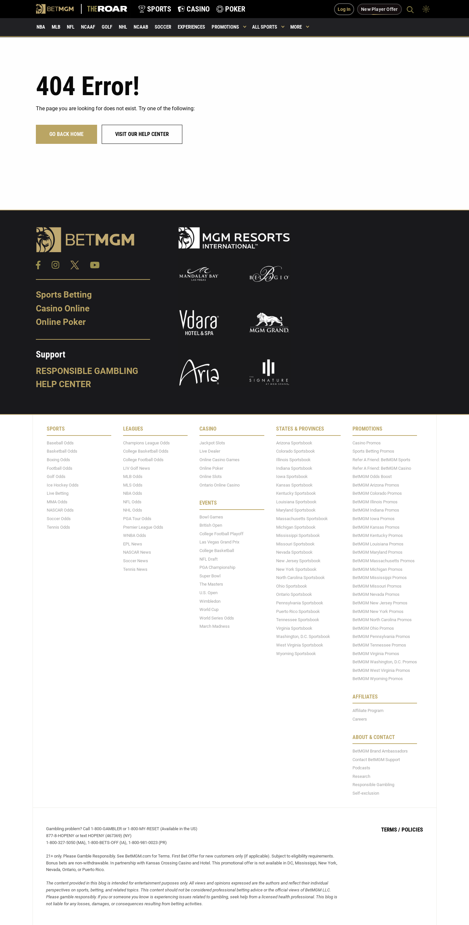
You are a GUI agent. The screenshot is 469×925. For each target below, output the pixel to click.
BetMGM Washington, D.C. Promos (384, 661)
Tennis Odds (58, 526)
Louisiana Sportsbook (296, 501)
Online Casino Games (219, 459)
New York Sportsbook (296, 569)
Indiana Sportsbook (294, 467)
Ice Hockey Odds (63, 484)
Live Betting (57, 493)
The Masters (211, 584)
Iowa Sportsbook (292, 476)
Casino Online (63, 308)
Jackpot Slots (212, 442)
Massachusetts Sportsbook (302, 518)
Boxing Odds (58, 459)
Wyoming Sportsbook (296, 653)
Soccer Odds (59, 518)
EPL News (132, 543)
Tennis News (135, 569)
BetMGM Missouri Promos (377, 585)
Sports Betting (64, 295)
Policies (412, 829)
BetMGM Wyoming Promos (377, 678)
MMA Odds (57, 501)
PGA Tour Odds (137, 518)
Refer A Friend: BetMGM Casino (381, 467)
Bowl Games (211, 516)
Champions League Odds (146, 442)
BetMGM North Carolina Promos (382, 619)
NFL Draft (208, 558)
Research (361, 776)
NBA (41, 27)
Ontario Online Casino (219, 484)
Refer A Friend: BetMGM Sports (381, 459)
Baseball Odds (60, 442)
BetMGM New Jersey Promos (379, 602)
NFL (70, 27)
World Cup (209, 609)
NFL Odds (132, 501)
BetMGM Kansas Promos (376, 526)
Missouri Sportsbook (295, 543)
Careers (359, 719)
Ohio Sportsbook (291, 585)
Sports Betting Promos (373, 451)
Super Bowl (210, 575)
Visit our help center (142, 134)
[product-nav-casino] (194, 9)
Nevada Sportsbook (294, 552)
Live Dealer (209, 451)
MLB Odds (133, 476)
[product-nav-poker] (230, 9)
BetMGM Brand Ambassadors (380, 751)
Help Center (63, 384)
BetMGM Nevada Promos (376, 594)
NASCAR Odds (60, 510)
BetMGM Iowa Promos (373, 518)
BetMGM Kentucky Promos (377, 535)
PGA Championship (217, 567)
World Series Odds (216, 617)
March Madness (214, 626)
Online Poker (61, 322)
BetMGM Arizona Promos (375, 484)
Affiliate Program (367, 710)
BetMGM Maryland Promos (377, 552)
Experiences (191, 27)
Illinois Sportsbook (293, 459)
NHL (123, 27)
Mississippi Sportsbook (298, 535)
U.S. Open (208, 592)
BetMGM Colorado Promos (377, 493)
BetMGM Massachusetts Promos (383, 560)
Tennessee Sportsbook (297, 619)
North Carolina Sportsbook (300, 577)
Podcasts (361, 767)
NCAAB (141, 27)
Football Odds (59, 467)
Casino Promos (366, 442)
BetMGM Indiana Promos (375, 510)
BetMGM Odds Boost (372, 476)
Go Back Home (66, 134)
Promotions (225, 27)
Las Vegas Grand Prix (219, 542)
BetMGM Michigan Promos (377, 569)
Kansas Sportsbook (294, 484)
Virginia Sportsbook (294, 627)
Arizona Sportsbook (294, 442)
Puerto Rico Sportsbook (298, 611)
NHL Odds (132, 510)
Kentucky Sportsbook (296, 493)
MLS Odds (133, 484)
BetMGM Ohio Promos (373, 627)
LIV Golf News (136, 467)
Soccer (163, 27)
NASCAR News (137, 552)
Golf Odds (56, 476)
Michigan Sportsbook (296, 526)
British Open (210, 525)
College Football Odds (143, 459)
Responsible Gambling (87, 371)
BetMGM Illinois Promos (375, 501)
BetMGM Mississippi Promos (379, 577)
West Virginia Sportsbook (299, 645)
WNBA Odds (134, 535)
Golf (107, 27)
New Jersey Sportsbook (298, 560)
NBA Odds (132, 493)
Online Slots (210, 476)
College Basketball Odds (146, 451)
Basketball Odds (62, 451)
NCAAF (88, 27)
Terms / (390, 829)
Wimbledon (210, 600)
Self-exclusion (365, 792)
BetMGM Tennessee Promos (379, 645)
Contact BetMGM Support (376, 759)
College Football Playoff (221, 533)
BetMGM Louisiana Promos (378, 543)
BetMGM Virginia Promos (375, 653)
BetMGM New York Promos (378, 611)
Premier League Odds (143, 526)
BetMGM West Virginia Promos (381, 670)
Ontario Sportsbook (294, 594)
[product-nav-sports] (154, 9)
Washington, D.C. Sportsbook (303, 636)
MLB (56, 27)
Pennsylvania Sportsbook (299, 602)
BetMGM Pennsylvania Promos (381, 636)
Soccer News (135, 560)
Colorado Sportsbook (295, 451)
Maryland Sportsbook (296, 510)
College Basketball (216, 550)
